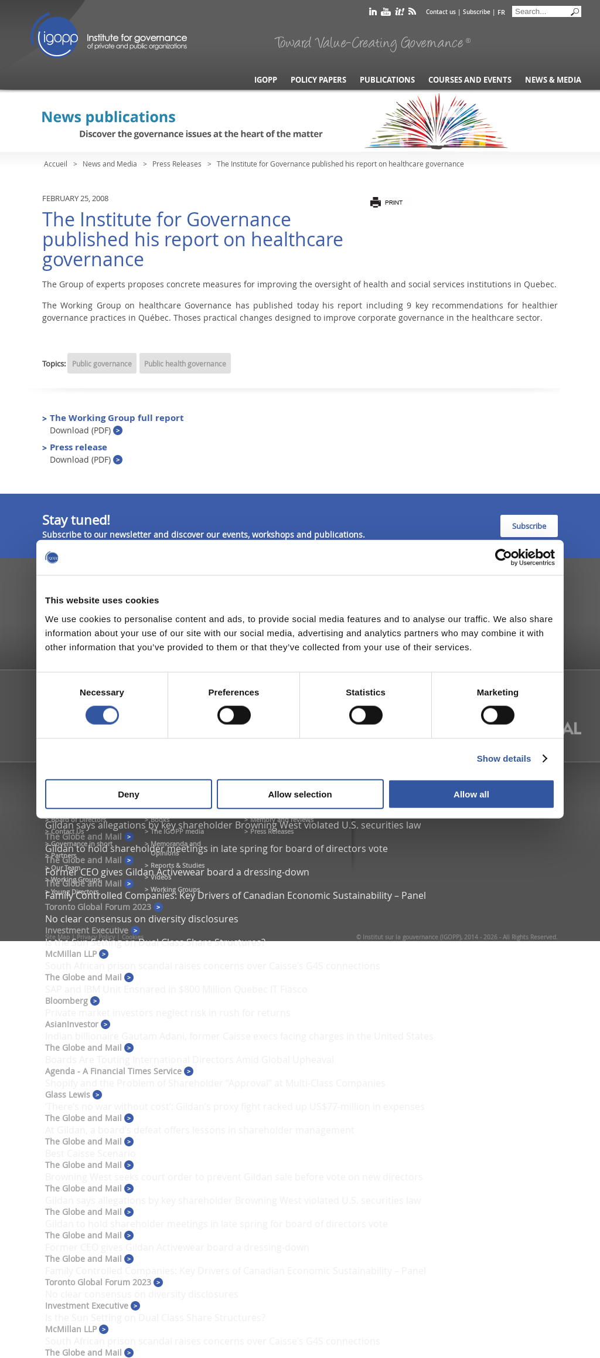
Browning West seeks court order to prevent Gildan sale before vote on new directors (234, 1176)
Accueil (55, 163)
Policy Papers (318, 80)
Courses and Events (470, 80)
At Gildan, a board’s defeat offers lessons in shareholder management (199, 1129)
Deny (128, 794)
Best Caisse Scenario (90, 1153)
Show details (504, 758)
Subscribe (476, 12)
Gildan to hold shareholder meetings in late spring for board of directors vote (216, 848)
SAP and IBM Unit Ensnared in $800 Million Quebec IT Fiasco (176, 989)
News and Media (110, 163)
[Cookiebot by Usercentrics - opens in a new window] (503, 557)
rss (412, 14)
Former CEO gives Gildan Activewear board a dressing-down (177, 871)
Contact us (441, 12)
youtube (386, 14)
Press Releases (177, 163)
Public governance (102, 363)
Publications (387, 80)
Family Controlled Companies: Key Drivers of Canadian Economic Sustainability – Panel (235, 895)
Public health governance (185, 363)
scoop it (399, 14)
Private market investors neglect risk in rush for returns (168, 1012)
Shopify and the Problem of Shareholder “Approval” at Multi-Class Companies (215, 1083)
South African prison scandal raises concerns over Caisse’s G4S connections (212, 965)
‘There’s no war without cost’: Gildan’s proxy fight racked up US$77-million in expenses (235, 1106)
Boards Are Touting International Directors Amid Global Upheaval (189, 1059)
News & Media (553, 80)
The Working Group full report (117, 424)
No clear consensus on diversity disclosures (141, 918)
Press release (86, 453)
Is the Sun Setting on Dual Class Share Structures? (155, 942)
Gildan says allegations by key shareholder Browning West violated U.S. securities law (233, 825)
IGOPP (109, 35)
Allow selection (300, 794)
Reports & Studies (177, 865)
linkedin (373, 14)
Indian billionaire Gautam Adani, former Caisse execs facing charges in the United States (239, 1036)
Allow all (471, 794)
